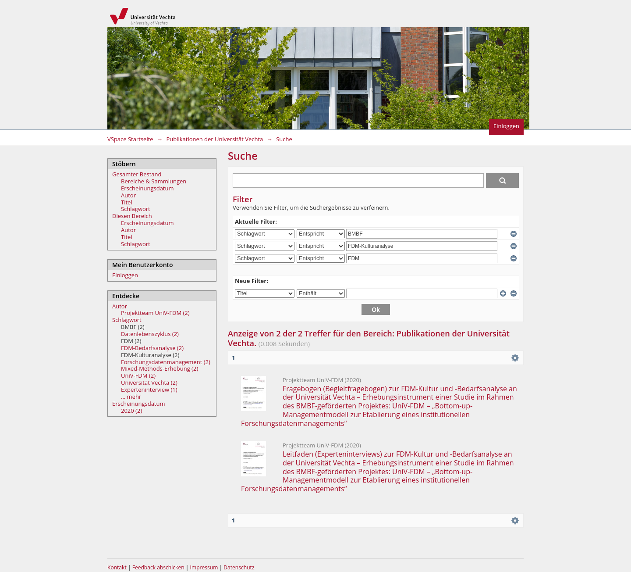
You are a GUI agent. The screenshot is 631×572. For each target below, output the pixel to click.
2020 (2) (131, 411)
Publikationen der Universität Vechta (214, 139)
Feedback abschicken (158, 567)
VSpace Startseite (130, 139)
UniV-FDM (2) (138, 375)
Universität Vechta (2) (149, 382)
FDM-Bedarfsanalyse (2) (152, 348)
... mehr (131, 396)
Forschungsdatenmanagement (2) (165, 362)
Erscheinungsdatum (147, 188)
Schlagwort (135, 209)
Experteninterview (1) (149, 389)
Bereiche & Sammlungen (153, 181)
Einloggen (506, 126)
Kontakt (117, 567)
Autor (128, 195)
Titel (126, 202)
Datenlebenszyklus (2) (150, 334)
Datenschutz (238, 567)
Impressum (205, 567)
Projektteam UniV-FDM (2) (155, 313)
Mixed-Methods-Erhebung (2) (159, 368)
